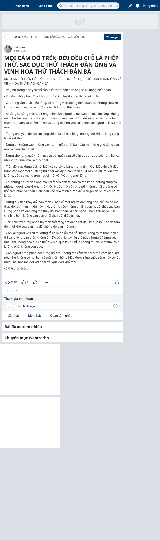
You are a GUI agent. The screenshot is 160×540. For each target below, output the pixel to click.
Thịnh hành (21, 6)
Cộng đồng (45, 6)
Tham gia (112, 37)
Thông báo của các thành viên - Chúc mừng (64, 37)
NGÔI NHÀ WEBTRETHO (24, 37)
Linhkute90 (20, 47)
